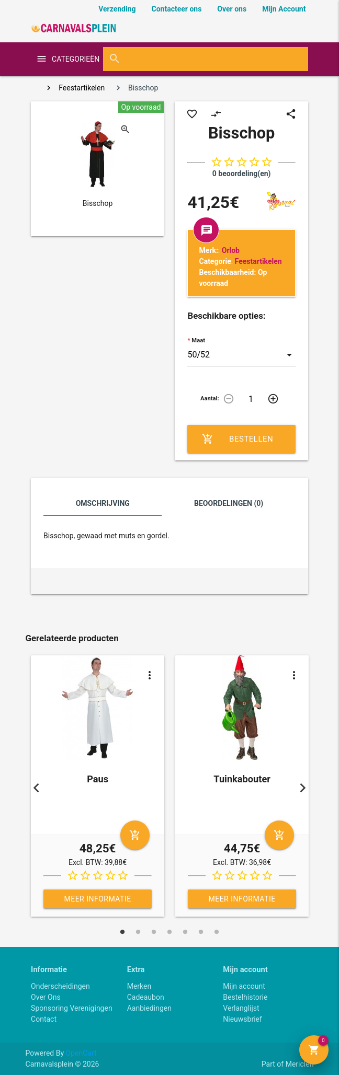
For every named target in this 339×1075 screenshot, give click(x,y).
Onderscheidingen (60, 986)
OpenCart (81, 1053)
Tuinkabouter (241, 778)
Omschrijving (103, 503)
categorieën (72, 59)
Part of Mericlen (288, 1064)
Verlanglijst (241, 1008)
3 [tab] (154, 932)
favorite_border (192, 114)
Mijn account (244, 986)
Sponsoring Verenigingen (71, 1008)
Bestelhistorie (245, 997)
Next (302, 788)
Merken (139, 986)
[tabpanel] (98, 788)
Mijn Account (284, 9)
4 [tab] (169, 932)
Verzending (116, 9)
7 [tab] (216, 932)
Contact (43, 1019)
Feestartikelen (82, 88)
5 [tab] (185, 932)
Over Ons (46, 997)
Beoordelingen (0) (228, 503)
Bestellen (237, 439)
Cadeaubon (145, 997)
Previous (37, 788)
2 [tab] (138, 932)
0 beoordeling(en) (241, 173)
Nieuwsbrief (242, 1019)
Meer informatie (97, 899)
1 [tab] (122, 932)
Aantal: (209, 398)
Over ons (231, 9)
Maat (198, 340)
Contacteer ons (177, 9)
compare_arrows (216, 114)
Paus (97, 778)
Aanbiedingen (149, 1008)
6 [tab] (201, 932)
